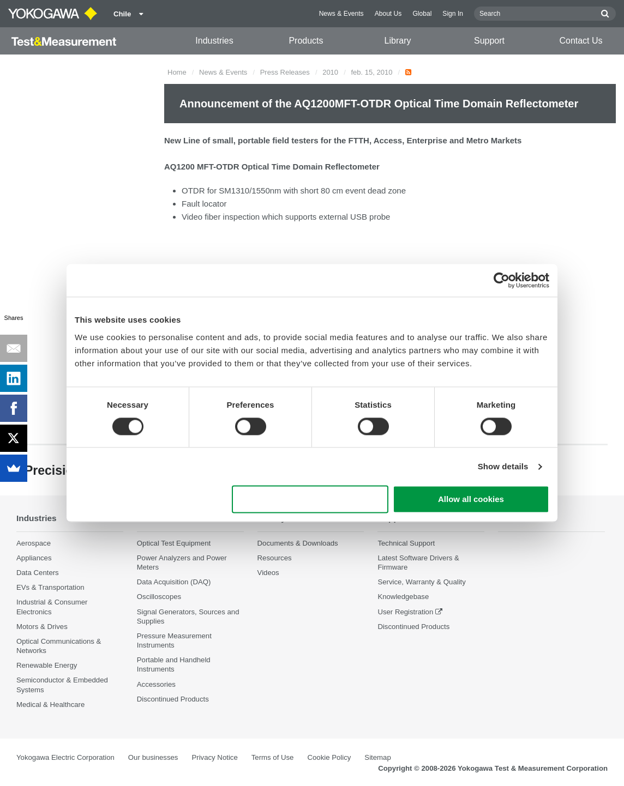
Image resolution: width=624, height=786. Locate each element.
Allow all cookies (471, 499)
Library (398, 40)
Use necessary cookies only (310, 499)
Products (306, 40)
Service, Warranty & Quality (421, 582)
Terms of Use (272, 757)
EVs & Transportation (50, 587)
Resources (274, 558)
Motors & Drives (42, 626)
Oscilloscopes (159, 596)
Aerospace (33, 543)
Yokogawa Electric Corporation (65, 757)
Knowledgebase (403, 596)
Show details (503, 466)
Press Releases (285, 72)
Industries (214, 40)
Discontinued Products (173, 699)
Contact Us (580, 40)
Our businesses (153, 757)
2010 (330, 72)
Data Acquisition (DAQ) (174, 582)
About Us (388, 13)
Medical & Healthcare (50, 704)
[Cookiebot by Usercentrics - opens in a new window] (501, 280)
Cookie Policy (329, 757)
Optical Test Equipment (174, 543)
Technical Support (406, 543)
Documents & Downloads (297, 543)
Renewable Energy (46, 665)
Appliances (34, 558)
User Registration (405, 612)
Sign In (452, 13)
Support (489, 40)
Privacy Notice (214, 757)
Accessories (156, 684)
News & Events (341, 13)
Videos (268, 573)
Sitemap (377, 757)
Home (177, 72)
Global (421, 13)
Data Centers (37, 573)
